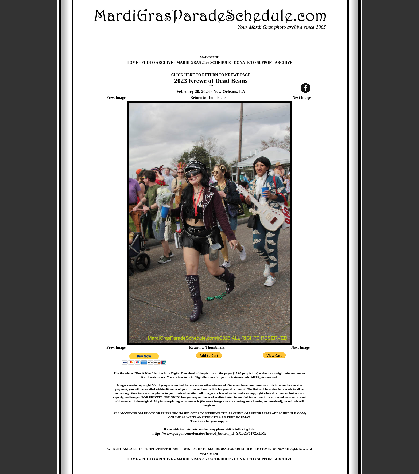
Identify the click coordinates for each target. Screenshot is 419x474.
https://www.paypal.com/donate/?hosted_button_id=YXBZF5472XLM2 (209, 434)
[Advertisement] (209, 43)
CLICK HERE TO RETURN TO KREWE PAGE (210, 75)
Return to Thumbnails (208, 98)
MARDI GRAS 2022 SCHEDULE (203, 459)
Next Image (302, 98)
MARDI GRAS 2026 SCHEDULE (203, 63)
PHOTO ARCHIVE (157, 63)
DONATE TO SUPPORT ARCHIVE (263, 63)
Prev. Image (116, 98)
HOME (132, 63)
